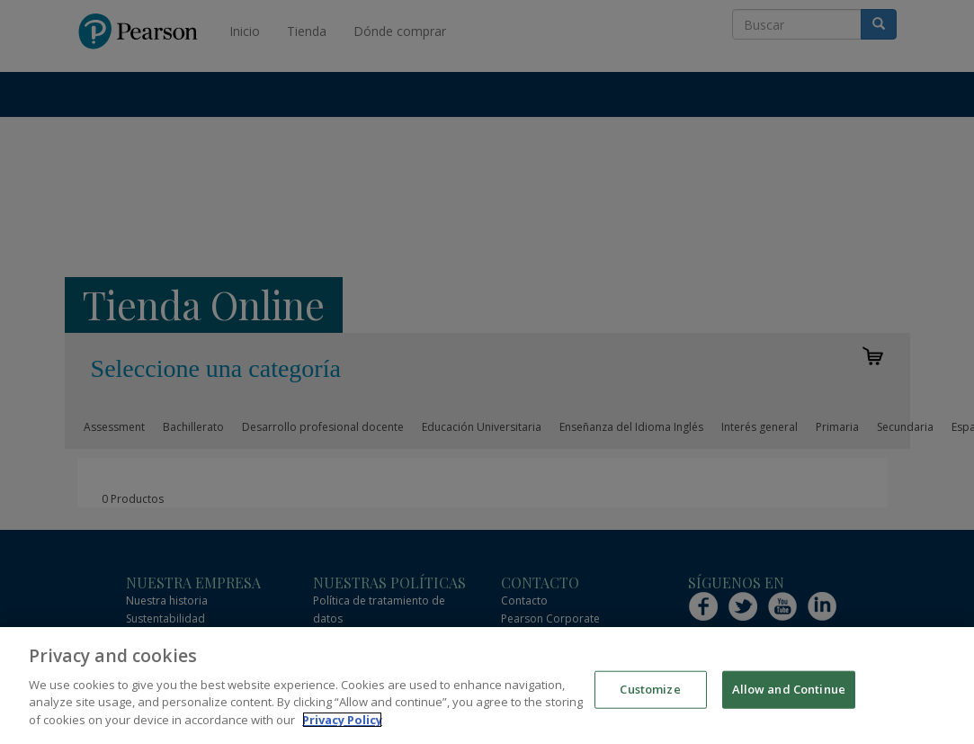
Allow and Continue (788, 700)
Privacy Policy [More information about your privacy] (342, 730)
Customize (650, 700)
